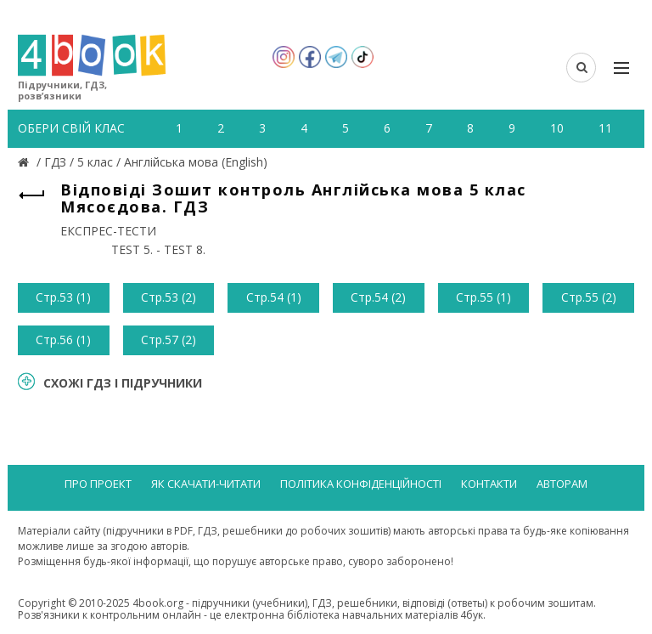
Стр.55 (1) (483, 297)
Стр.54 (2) (378, 297)
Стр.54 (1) (273, 297)
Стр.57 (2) (168, 339)
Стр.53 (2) (168, 297)
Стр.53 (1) (63, 297)
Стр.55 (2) (588, 297)
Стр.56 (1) (63, 339)
